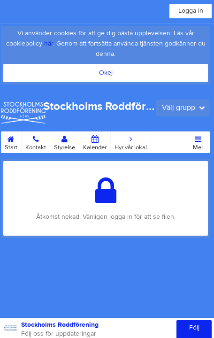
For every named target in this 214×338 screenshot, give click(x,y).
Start (11, 141)
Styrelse (64, 141)
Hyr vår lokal (131, 141)
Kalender (95, 141)
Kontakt (35, 141)
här (48, 43)
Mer (198, 141)
